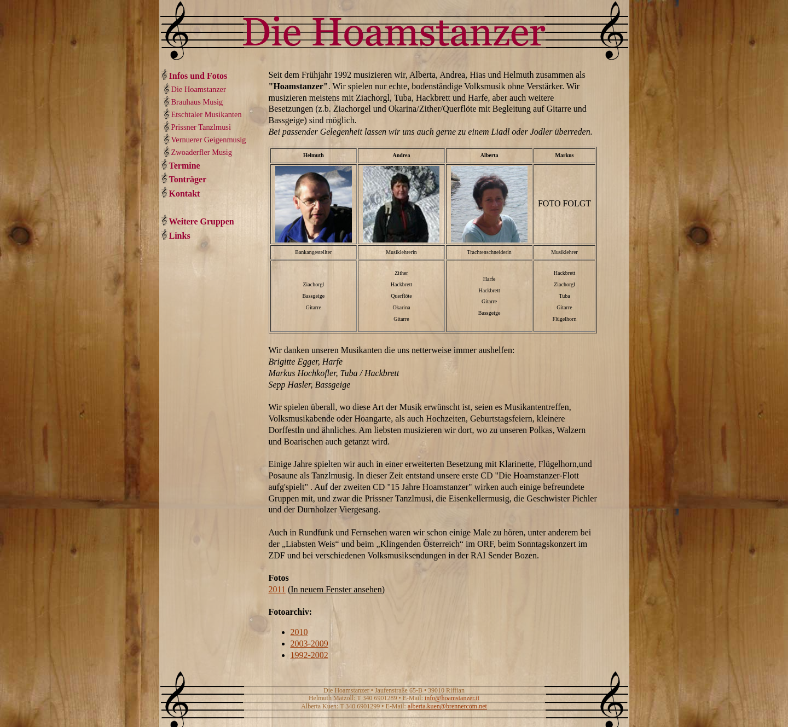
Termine (184, 165)
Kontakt (184, 193)
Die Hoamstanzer (198, 89)
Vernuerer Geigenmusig (208, 139)
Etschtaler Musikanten (206, 114)
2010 (299, 632)
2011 (277, 589)
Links (179, 235)
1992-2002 (309, 655)
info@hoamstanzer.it (452, 698)
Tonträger (188, 179)
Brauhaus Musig (197, 101)
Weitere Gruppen (201, 221)
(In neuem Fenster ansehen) (336, 589)
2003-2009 (309, 643)
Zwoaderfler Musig (202, 152)
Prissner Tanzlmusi (201, 127)
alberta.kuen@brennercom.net (447, 706)
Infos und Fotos (198, 75)
